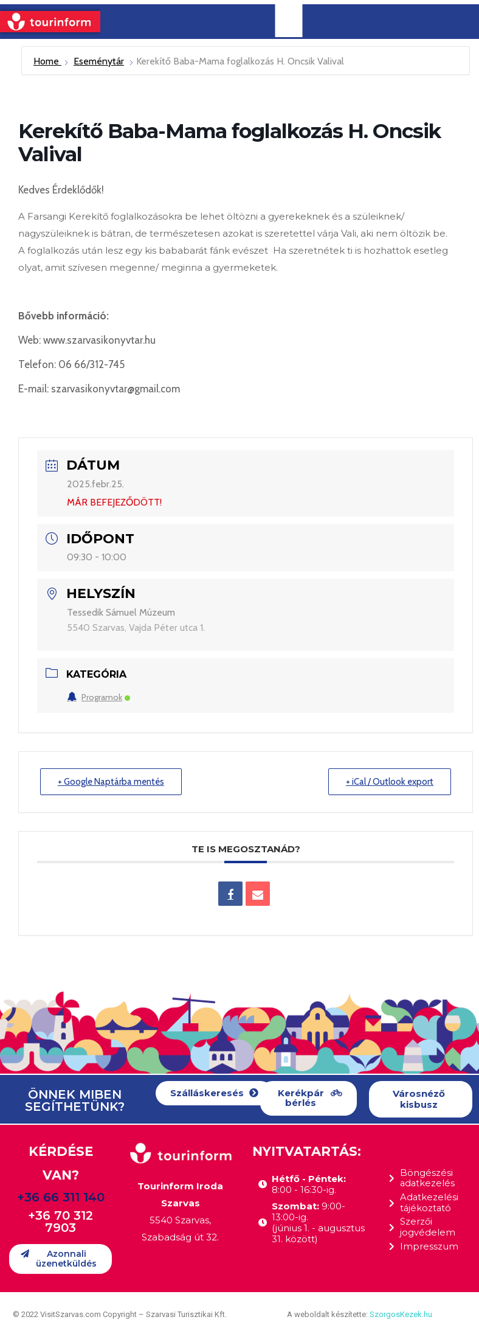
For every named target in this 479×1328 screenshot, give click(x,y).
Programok (98, 697)
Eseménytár (99, 61)
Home (47, 61)
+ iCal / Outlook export (389, 781)
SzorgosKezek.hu (401, 1314)
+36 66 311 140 (61, 1197)
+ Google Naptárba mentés (112, 781)
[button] (214, 1093)
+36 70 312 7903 (60, 1221)
